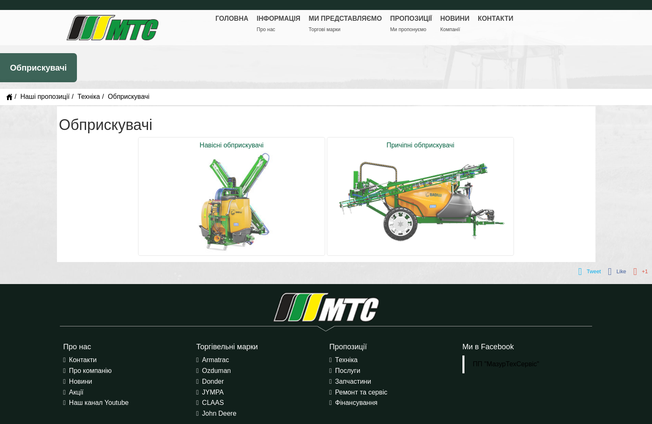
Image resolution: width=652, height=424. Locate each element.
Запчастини (353, 381)
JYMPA (213, 392)
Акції (76, 392)
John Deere (219, 413)
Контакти (83, 359)
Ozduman (216, 370)
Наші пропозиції (45, 96)
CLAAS (213, 402)
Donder (213, 381)
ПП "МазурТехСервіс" (506, 364)
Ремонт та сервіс (361, 392)
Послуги (348, 370)
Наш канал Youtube (99, 402)
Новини (80, 381)
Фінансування (356, 402)
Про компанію (90, 370)
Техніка (88, 96)
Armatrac (215, 359)
